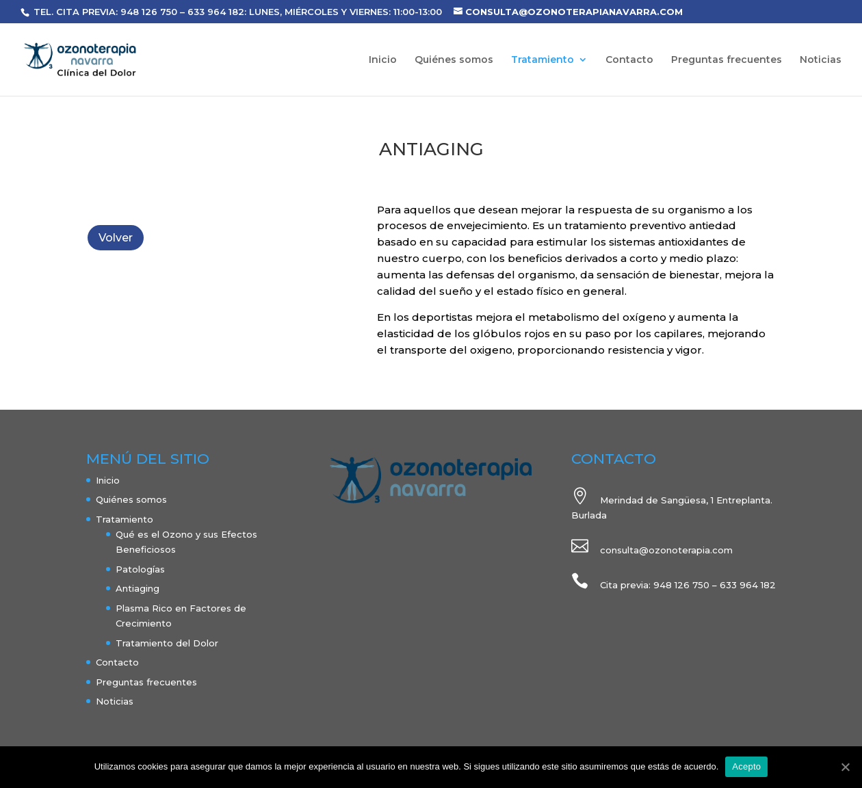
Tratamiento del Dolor (167, 643)
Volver (116, 237)
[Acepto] (845, 767)
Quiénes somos (454, 60)
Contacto (629, 60)
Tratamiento (542, 60)
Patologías (140, 569)
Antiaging (137, 588)
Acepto (746, 766)
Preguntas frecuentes (726, 60)
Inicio (383, 60)
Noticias (820, 60)
